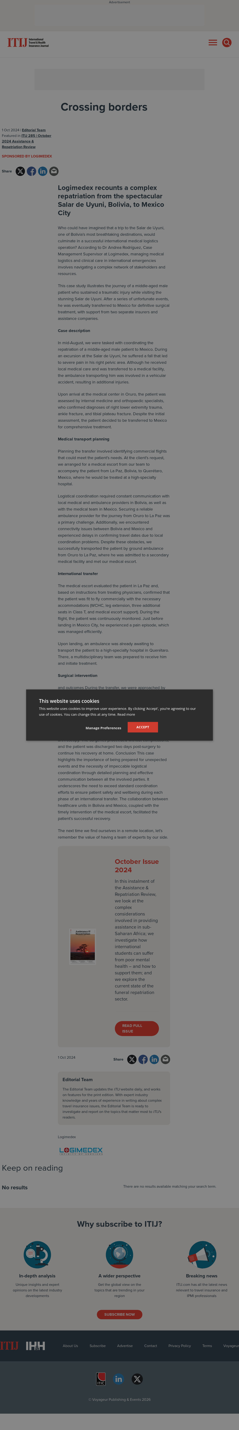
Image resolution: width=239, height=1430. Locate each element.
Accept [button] (143, 727)
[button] (103, 727)
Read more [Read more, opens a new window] (126, 714)
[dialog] (119, 715)
